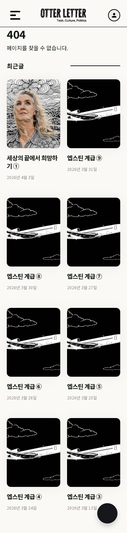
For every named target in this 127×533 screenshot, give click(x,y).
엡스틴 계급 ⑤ (84, 386)
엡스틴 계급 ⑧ (24, 276)
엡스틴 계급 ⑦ (84, 276)
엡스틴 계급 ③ (84, 496)
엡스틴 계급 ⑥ (24, 386)
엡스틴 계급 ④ (24, 496)
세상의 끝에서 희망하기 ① (32, 161)
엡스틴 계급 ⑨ (84, 157)
